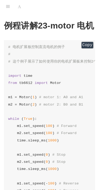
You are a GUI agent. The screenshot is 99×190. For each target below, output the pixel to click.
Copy (87, 45)
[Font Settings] (19, 6)
